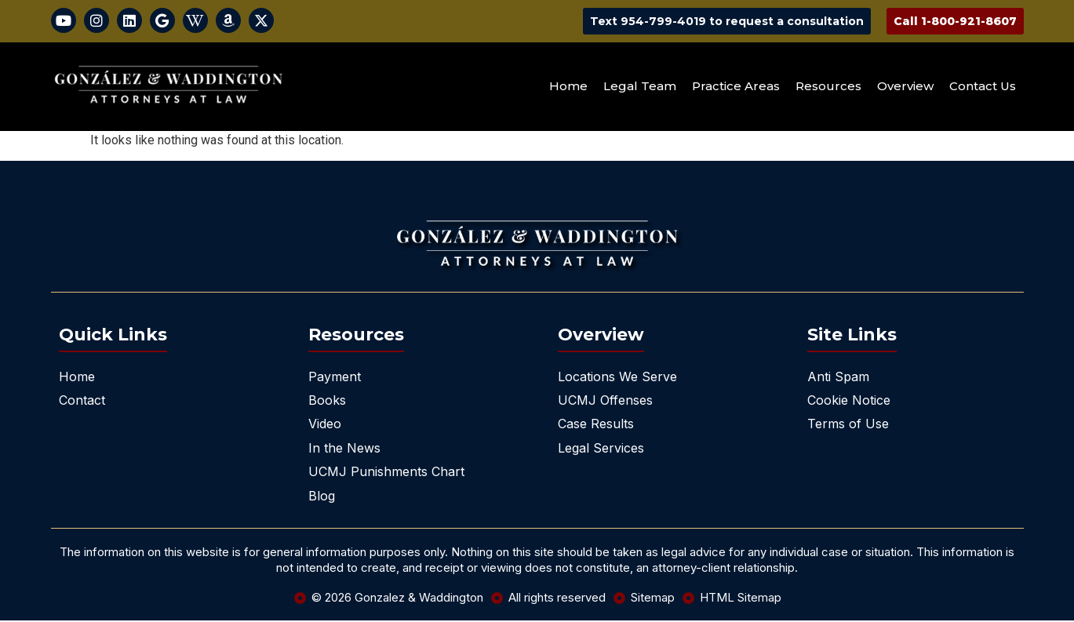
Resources (828, 88)
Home (568, 88)
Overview (905, 88)
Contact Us (982, 88)
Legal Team (639, 88)
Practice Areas (736, 88)
